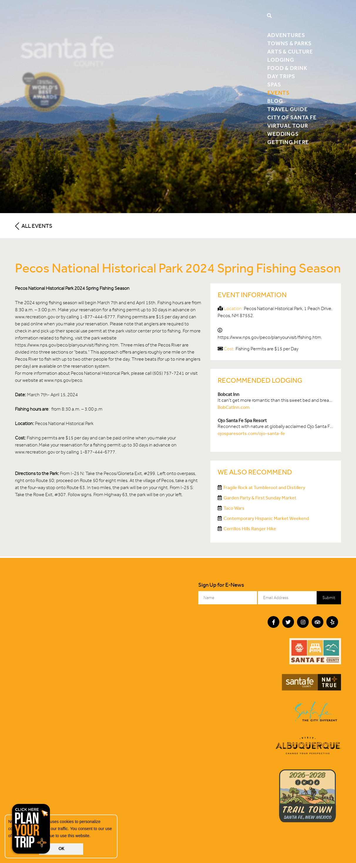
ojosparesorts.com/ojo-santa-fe (251, 433)
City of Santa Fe (291, 117)
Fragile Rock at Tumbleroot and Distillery (264, 487)
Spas (274, 84)
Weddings (282, 134)
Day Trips (281, 76)
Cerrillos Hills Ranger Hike (250, 528)
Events (278, 92)
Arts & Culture (290, 51)
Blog (275, 101)
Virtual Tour (287, 125)
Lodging (280, 59)
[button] (92, 836)
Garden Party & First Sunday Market (260, 498)
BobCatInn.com (234, 407)
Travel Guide (287, 109)
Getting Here (288, 142)
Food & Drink (287, 68)
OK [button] (61, 848)
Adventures (286, 35)
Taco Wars (234, 508)
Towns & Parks (289, 43)
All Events (33, 226)
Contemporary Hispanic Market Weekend (266, 518)
